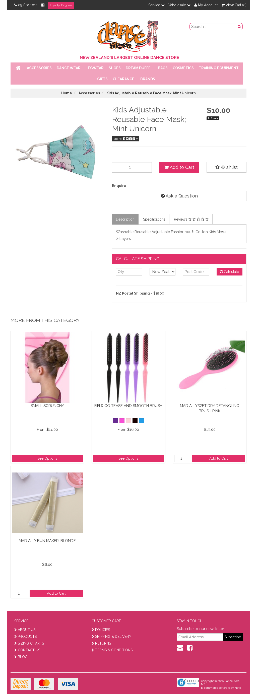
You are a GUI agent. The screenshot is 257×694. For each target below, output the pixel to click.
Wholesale (179, 5)
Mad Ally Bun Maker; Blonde (47, 540)
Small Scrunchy (47, 405)
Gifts (102, 79)
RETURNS (101, 643)
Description (125, 219)
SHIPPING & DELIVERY (111, 637)
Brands (147, 79)
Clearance (123, 79)
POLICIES (101, 630)
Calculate (229, 272)
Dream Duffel (139, 68)
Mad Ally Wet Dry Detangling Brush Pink (209, 408)
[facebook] (189, 648)
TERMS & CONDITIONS (112, 650)
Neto (238, 687)
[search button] (239, 26)
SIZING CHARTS (29, 643)
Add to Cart (179, 167)
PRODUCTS (25, 637)
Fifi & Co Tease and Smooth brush (128, 405)
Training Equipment (219, 68)
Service (156, 5)
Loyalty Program (61, 5)
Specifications (154, 219)
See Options (47, 458)
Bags (163, 68)
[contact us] (180, 648)
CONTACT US (27, 650)
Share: (125, 139)
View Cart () (233, 5)
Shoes (115, 68)
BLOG (21, 657)
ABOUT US (24, 630)
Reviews (191, 219)
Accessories (39, 68)
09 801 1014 (26, 5)
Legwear (95, 68)
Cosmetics (183, 68)
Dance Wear (69, 68)
